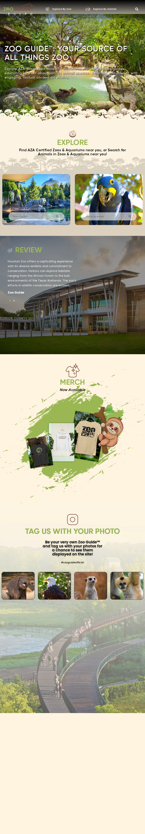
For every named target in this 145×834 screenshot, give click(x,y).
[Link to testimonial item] (10, 300)
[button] (137, 9)
